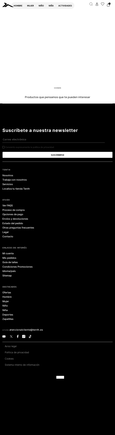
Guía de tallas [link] (10, 262)
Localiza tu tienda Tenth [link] (16, 188)
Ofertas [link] (6, 292)
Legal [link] (5, 232)
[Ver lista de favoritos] (102, 4)
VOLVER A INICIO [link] (11, 22)
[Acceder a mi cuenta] (97, 4)
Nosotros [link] (7, 175)
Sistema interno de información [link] (22, 365)
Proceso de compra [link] (13, 210)
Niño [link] (5, 305)
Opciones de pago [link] (12, 214)
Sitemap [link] (7, 275)
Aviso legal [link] (11, 346)
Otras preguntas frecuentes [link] (18, 227)
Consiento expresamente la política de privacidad (29, 147)
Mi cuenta (8, 253)
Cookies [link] (9, 358)
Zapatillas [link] (7, 319)
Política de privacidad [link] (17, 352)
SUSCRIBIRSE (57, 154)
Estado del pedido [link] (12, 223)
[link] (5, 4)
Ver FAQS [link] (7, 205)
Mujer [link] (5, 301)
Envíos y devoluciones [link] (15, 219)
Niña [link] (5, 310)
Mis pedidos (9, 258)
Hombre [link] (7, 297)
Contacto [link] (7, 236)
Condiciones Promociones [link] (17, 266)
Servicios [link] (7, 184)
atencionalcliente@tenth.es (26, 329)
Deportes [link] (7, 314)
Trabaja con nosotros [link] (14, 179)
